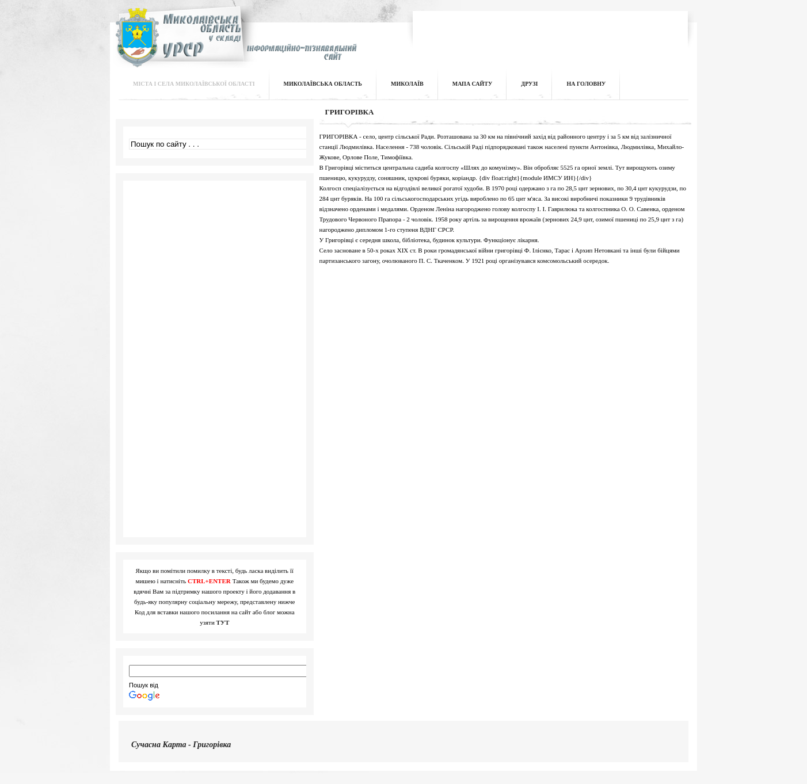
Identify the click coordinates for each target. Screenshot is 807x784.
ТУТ (223, 622)
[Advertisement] (551, 31)
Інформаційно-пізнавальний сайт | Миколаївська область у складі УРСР (234, 44)
